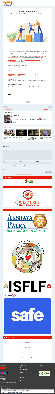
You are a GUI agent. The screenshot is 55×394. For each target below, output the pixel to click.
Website (37, 161)
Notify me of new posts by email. (9, 169)
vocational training (21, 74)
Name (4, 161)
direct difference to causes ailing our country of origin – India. (18, 69)
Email (21, 161)
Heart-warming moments (33, 13)
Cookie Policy (21, 392)
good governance (11, 75)
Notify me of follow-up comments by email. (11, 167)
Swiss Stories (22, 374)
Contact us (3, 367)
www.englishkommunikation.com (18, 120)
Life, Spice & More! (16, 119)
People (21, 372)
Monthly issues (23, 367)
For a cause (27, 13)
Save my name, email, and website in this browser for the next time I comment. (17, 165)
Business (21, 370)
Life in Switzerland (23, 369)
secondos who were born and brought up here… (16, 61)
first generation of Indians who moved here (32, 60)
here (33, 120)
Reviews (21, 375)
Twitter (40, 118)
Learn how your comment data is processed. (23, 174)
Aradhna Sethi (17, 13)
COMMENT (5, 149)
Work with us (22, 380)
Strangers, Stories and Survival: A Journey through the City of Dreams (33, 138)
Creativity (22, 377)
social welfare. (18, 75)
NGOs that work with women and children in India (29, 72)
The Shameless (19, 137)
